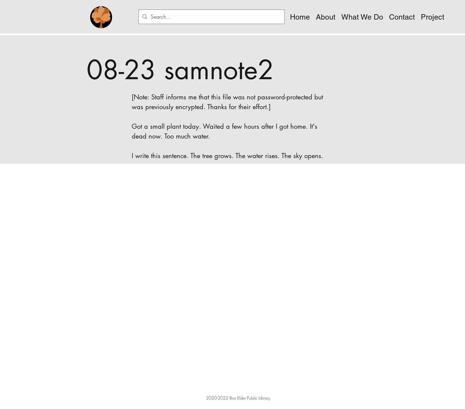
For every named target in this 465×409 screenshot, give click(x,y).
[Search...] (211, 17)
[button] (325, 17)
